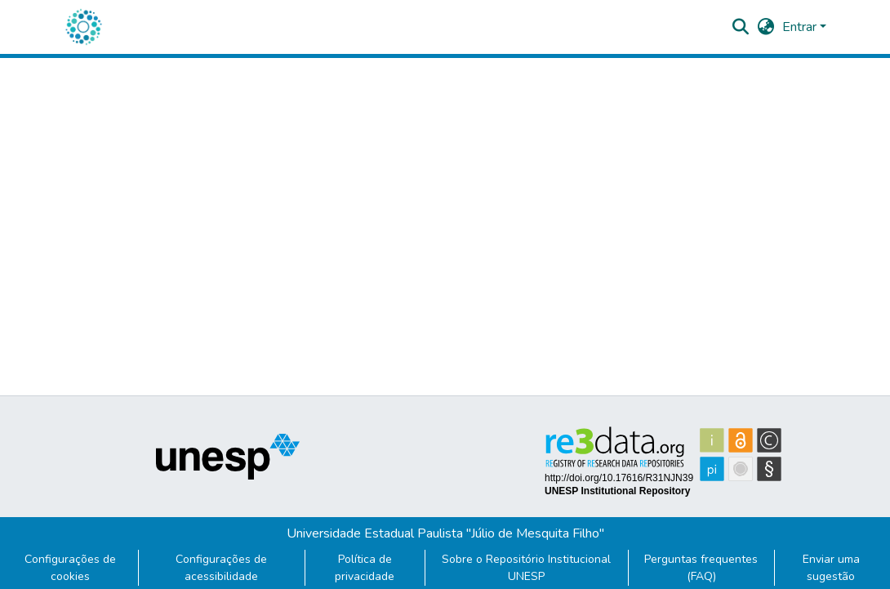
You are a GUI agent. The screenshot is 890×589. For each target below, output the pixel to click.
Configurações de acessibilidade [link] (221, 567)
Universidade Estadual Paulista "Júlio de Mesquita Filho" (445, 533)
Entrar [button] (801, 27)
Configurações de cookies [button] (70, 567)
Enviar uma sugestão (831, 567)
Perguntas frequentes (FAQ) (701, 567)
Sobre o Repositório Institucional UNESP (526, 567)
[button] (83, 27)
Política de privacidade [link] (364, 567)
